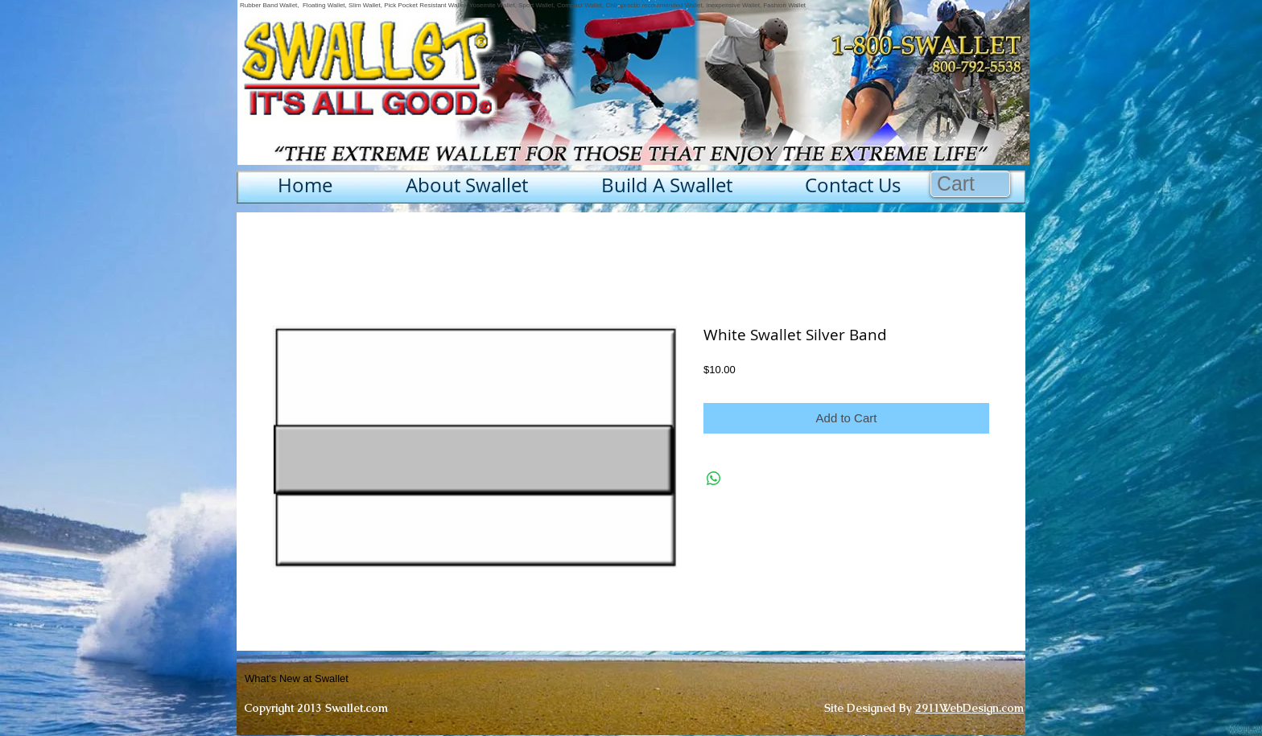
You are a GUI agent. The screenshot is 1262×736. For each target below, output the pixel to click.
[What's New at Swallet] (336, 679)
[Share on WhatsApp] (714, 478)
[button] (970, 183)
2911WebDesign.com (969, 708)
